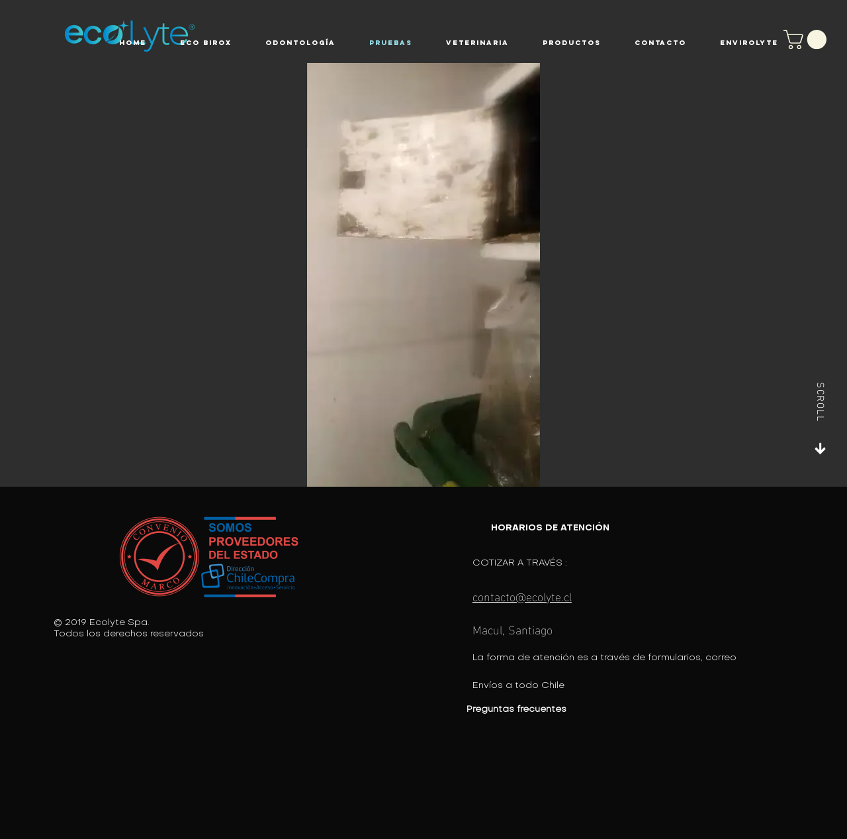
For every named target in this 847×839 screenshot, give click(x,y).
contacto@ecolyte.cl (522, 596)
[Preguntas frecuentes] (556, 709)
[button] (205, 43)
